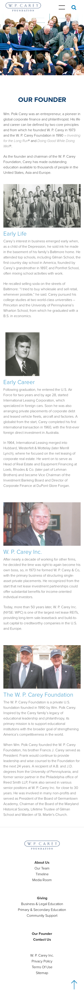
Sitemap (42, 973)
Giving (42, 898)
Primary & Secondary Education (42, 910)
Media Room (42, 880)
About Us (42, 862)
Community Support (42, 915)
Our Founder (42, 934)
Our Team (42, 868)
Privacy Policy (42, 961)
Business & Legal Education (42, 904)
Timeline (42, 874)
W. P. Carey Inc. (42, 955)
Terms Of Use (42, 967)
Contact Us (42, 939)
